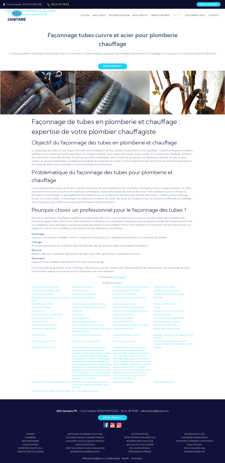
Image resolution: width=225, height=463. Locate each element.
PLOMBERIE (30, 437)
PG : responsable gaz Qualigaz (85, 391)
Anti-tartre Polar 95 (40, 321)
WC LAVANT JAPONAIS (140, 448)
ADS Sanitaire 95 (118, 277)
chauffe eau (77, 311)
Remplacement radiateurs (83, 294)
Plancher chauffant (162, 314)
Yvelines (157, 347)
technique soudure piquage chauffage (89, 304)
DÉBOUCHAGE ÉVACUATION (30, 451)
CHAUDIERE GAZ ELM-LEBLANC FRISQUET (85, 437)
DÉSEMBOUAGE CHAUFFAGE (140, 441)
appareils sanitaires (80, 290)
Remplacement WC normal (44, 347)
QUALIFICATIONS (30, 444)
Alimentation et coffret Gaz (165, 325)
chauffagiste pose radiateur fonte (46, 290)
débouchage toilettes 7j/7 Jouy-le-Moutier (131, 325)
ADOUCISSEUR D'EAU (85, 444)
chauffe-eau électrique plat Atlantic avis (130, 311)
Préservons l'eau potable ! (165, 287)
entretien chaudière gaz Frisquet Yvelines (131, 287)
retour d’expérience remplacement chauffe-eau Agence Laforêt (92, 329)
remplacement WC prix (123, 328)
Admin (125, 458)
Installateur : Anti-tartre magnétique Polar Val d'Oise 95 (173, 336)
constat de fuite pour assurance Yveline (130, 297)
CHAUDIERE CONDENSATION (195, 437)
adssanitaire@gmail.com (155, 410)
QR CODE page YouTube (42, 304)
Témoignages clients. (81, 318)
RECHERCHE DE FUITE (195, 434)
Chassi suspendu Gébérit (123, 318)
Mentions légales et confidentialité (101, 458)
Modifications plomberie (82, 287)
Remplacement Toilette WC (125, 294)
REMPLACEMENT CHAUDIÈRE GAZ (139, 437)
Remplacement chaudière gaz (45, 287)
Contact (157, 307)
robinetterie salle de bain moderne (169, 294)
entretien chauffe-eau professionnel (129, 307)
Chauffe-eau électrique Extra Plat (168, 311)
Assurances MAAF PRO (123, 321)
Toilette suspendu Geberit (83, 297)
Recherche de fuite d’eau (124, 341)
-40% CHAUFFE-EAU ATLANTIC (140, 444)
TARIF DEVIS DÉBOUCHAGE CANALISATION (85, 448)
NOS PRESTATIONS (139, 434)
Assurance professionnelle (165, 304)
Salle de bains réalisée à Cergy (167, 328)
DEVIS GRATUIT (208, 4)
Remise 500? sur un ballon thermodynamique (51, 382)
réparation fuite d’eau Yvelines (167, 321)
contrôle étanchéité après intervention (88, 307)
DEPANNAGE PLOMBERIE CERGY (85, 451)
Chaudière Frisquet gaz (123, 382)
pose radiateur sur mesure (124, 304)
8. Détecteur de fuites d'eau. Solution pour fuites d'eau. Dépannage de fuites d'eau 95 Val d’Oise (90, 385)
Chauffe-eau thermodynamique (86, 335)
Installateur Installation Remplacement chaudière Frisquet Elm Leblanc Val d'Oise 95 (173, 342)
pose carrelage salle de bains (84, 321)
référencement (38, 335)
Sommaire (136, 458)
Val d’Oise (158, 297)
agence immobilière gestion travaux (88, 325)
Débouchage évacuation (164, 382)
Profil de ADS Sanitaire (41, 307)
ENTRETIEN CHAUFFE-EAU (30, 448)
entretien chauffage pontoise (44, 328)
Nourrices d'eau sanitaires (43, 294)
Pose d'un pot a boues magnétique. (169, 318)
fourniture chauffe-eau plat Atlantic (47, 314)
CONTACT (30, 434)
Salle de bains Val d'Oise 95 (43, 341)
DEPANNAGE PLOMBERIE (139, 451)
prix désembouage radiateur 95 (126, 290)
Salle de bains (78, 314)
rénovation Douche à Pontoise (44, 325)
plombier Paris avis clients (43, 318)
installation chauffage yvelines (126, 335)
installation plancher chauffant (167, 290)
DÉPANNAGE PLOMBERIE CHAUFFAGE (85, 434)
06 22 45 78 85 (129, 410)
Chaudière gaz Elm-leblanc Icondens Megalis (51, 391)
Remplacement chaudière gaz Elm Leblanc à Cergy (51, 299)
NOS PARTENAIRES (30, 441)
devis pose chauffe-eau (123, 314)
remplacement (38, 311)
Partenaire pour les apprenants (85, 341)
